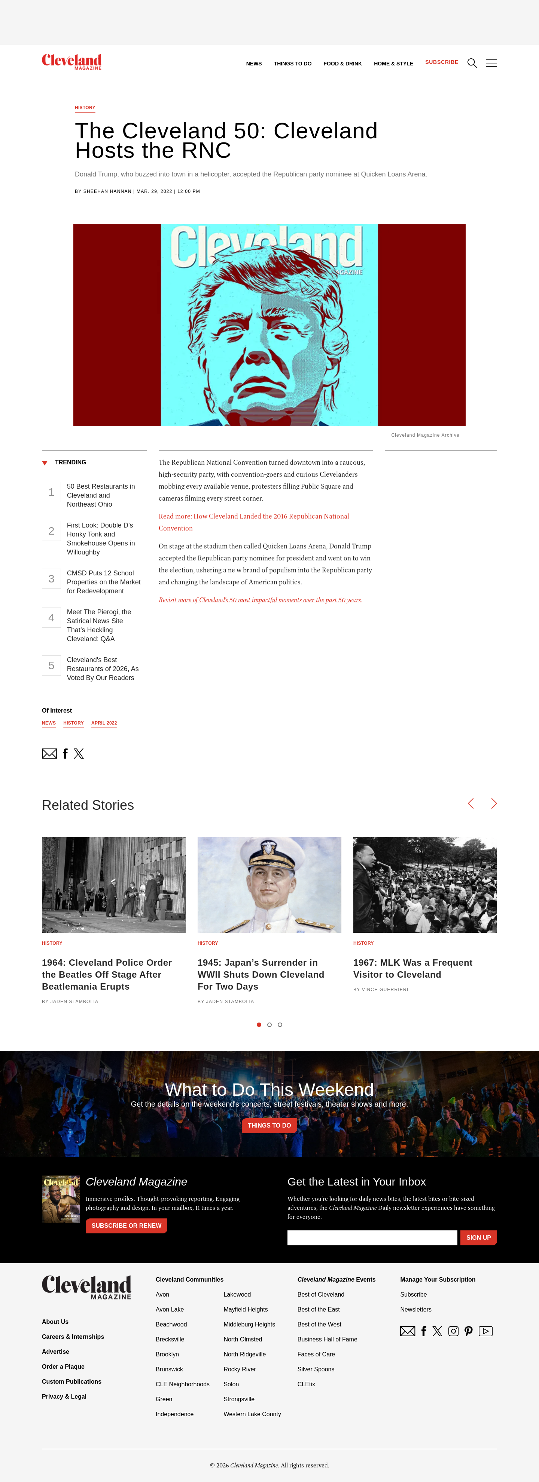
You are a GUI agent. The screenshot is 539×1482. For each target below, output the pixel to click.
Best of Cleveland (321, 1294)
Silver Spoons (316, 1369)
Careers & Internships (73, 1337)
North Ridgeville (244, 1354)
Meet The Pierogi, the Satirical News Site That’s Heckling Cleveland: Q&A (99, 625)
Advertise (55, 1352)
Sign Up (478, 1238)
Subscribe (442, 62)
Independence (175, 1414)
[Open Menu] (491, 64)
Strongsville (239, 1399)
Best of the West (319, 1324)
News (254, 64)
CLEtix (306, 1384)
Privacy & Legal (64, 1396)
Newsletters (416, 1309)
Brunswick (169, 1369)
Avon (162, 1294)
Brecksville (170, 1339)
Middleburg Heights (249, 1324)
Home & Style (393, 64)
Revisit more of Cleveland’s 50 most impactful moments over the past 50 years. (260, 600)
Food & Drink (343, 64)
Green (164, 1399)
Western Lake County (252, 1414)
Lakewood (237, 1294)
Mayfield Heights (245, 1309)
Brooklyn (167, 1354)
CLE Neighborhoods (183, 1384)
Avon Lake (170, 1309)
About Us (55, 1322)
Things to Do (293, 64)
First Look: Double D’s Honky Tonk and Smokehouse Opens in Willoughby (101, 539)
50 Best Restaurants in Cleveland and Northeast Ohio (101, 495)
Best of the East (319, 1309)
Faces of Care (316, 1354)
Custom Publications (71, 1381)
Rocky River (239, 1369)
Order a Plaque (63, 1366)
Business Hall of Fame (327, 1339)
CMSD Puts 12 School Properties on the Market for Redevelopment (104, 582)
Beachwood (171, 1324)
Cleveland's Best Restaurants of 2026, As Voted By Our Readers (103, 669)
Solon (231, 1384)
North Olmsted (242, 1339)
